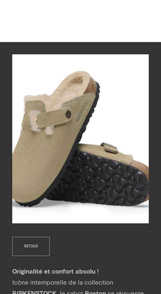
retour (31, 246)
